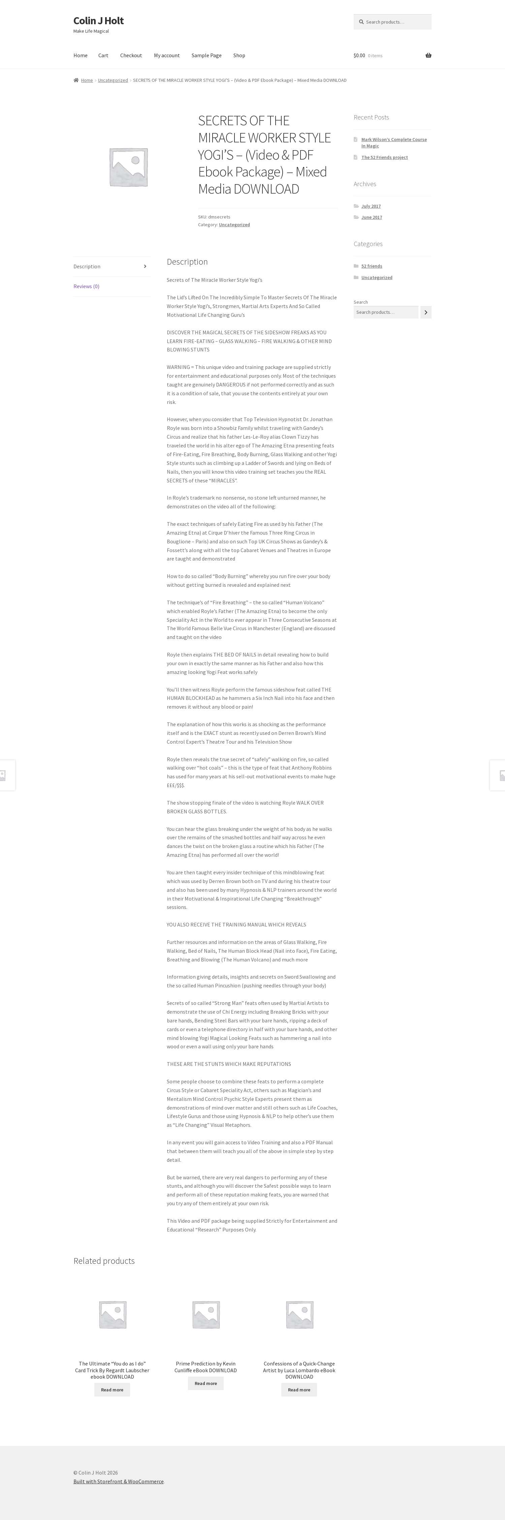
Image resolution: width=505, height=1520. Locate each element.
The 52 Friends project (384, 157)
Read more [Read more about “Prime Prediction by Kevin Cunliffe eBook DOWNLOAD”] (206, 1383)
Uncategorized (113, 80)
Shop (239, 55)
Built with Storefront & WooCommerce (118, 1481)
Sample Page (207, 55)
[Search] (426, 312)
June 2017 (371, 217)
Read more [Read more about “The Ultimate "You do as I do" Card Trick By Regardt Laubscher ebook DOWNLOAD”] (112, 1390)
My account (167, 55)
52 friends (371, 266)
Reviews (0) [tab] (86, 286)
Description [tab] (86, 266)
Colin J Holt (98, 20)
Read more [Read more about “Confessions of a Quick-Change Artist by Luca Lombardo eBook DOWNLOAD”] (299, 1390)
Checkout (131, 55)
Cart (103, 55)
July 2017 (371, 206)
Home (80, 55)
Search (361, 302)
